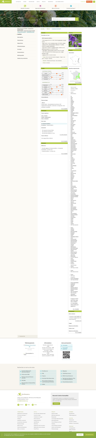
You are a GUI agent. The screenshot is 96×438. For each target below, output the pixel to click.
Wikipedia (64, 371)
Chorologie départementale (57, 418)
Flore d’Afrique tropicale (56, 425)
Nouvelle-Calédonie (74, 287)
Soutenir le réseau (73, 421)
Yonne (72, 222)
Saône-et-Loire (73, 203)
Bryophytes (54, 416)
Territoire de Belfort (74, 214)
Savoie (72, 205)
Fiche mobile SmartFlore (64, 348)
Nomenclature (20, 52)
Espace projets (55, 413)
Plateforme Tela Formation (39, 425)
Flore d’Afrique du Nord (56, 422)
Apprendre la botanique (40, 8)
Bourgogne (73, 107)
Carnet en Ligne (37, 415)
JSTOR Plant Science (66, 373)
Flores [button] (24, 1)
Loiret (72, 166)
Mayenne (72, 177)
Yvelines (72, 223)
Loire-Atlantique (73, 165)
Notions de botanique (56, 427)
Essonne (72, 129)
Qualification (71, 413)
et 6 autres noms (78, 320)
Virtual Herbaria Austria (67, 382)
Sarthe (72, 204)
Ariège (72, 103)
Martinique (72, 175)
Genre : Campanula (44, 118)
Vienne (72, 219)
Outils (35, 411)
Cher (71, 116)
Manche (72, 174)
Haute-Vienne (73, 147)
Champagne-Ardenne (74, 112)
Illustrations (20, 40)
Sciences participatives (22, 427)
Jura (71, 156)
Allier (71, 98)
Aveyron (72, 106)
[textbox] (63, 19)
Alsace (72, 227)
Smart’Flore (36, 428)
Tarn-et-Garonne (74, 213)
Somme (72, 210)
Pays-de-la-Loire (74, 187)
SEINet (43, 384)
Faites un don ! (89, 1)
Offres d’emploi (72, 429)
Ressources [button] (50, 1)
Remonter (22, 336)
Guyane (72, 138)
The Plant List (44, 371)
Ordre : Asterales (44, 115)
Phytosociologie (20, 423)
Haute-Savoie (73, 146)
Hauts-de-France (74, 241)
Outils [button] (38, 1)
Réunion (72, 197)
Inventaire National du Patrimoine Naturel (25, 371)
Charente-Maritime (74, 115)
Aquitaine (72, 101)
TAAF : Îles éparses (74, 291)
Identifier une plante (25, 8)
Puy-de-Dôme (73, 193)
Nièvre (72, 179)
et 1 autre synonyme (63, 134)
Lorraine (72, 168)
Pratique (71, 426)
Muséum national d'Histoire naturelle (26, 377)
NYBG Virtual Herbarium (67, 376)
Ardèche (72, 102)
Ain (71, 96)
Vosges (72, 221)
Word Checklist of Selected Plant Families (27, 383)
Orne (71, 183)
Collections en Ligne (38, 416)
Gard (71, 134)
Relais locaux (20, 425)
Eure (71, 130)
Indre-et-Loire (73, 153)
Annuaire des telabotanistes (39, 413)
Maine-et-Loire (73, 173)
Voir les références (44, 97)
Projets (53, 411)
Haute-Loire (73, 142)
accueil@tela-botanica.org (22, 400)
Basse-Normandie (74, 231)
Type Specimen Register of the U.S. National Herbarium (68, 379)
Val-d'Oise (72, 215)
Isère (71, 155)
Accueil (43, 28)
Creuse (72, 123)
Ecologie (19, 49)
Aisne (72, 97)
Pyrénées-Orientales (74, 196)
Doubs (72, 126)
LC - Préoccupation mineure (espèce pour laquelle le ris (74, 305)
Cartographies (72, 427)
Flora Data (19, 416)
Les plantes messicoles (22, 422)
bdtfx (48, 28)
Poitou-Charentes (74, 189)
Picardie (72, 188)
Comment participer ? (70, 8)
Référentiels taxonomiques (39, 427)
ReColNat (23, 380)
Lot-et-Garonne (73, 170)
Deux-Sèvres (73, 124)
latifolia (24, 32)
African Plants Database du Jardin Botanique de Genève (47, 381)
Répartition (20, 43)
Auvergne (72, 230)
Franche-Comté (73, 133)
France (72, 270)
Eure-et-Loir (73, 132)
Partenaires (71, 419)
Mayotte (72, 178)
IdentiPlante (36, 422)
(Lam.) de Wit (77, 26)
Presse (70, 431)
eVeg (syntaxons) (37, 420)
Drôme (72, 128)
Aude (72, 105)
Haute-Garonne (73, 141)
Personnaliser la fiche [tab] (28, 354)
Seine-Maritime (73, 208)
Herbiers (19, 418)
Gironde (72, 137)
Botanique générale (56, 415)
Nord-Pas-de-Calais (74, 180)
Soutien (71, 418)
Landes (72, 157)
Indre (71, 152)
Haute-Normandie (74, 143)
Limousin (72, 161)
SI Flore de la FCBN (24, 374)
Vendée (72, 218)
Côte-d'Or (72, 121)
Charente (72, 114)
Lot (71, 169)
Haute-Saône (73, 144)
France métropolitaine (74, 278)
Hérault (72, 151)
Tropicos (43, 376)
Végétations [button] (31, 1)
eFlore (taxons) (37, 418)
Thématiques (20, 411)
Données (71, 411)
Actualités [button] (18, 1)
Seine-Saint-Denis (74, 209)
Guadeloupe (73, 283)
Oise (71, 182)
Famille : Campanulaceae (46, 117)
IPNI (42, 373)
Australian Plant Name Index (47, 378)
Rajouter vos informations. (73, 325)
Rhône (72, 199)
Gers (71, 135)
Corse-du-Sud (73, 120)
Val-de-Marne (73, 217)
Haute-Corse (73, 139)
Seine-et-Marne (73, 206)
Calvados (72, 110)
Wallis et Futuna (73, 295)
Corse (72, 119)
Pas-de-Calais (73, 186)
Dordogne (72, 125)
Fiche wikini (64, 345)
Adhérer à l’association (74, 423)
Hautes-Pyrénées (74, 148)
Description (20, 37)
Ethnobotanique (21, 46)
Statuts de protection (22, 58)
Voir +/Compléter (64, 66)
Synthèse (19, 34)
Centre (72, 235)
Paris (71, 184)
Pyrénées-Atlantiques (74, 195)
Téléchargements (72, 415)
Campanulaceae (30, 32)
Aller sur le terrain (55, 8)
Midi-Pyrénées (73, 246)
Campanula (19, 32)
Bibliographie (20, 55)
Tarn (71, 212)
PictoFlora (36, 423)
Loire (71, 164)
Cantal (72, 111)
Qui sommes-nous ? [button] (60, 1)
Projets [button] (44, 1)
